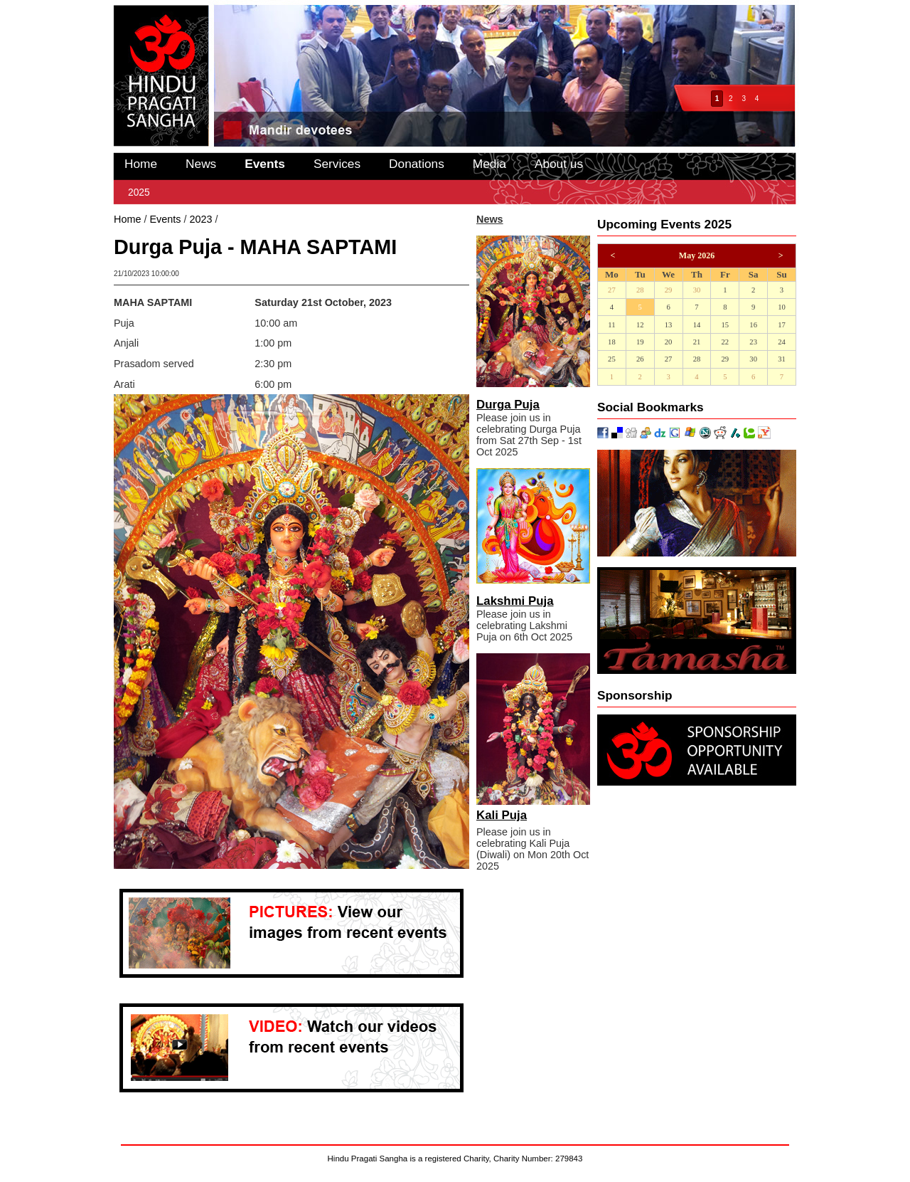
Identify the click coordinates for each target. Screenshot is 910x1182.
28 (640, 290)
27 (612, 290)
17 (782, 325)
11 (611, 325)
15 (725, 325)
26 (640, 359)
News (201, 164)
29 (669, 290)
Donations (416, 164)
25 (612, 359)
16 (753, 325)
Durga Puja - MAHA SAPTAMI (288, 219)
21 (697, 342)
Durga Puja (508, 404)
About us (559, 164)
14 (697, 325)
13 (669, 325)
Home (140, 164)
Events (265, 164)
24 (782, 342)
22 (725, 342)
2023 (200, 219)
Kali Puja (501, 815)
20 (669, 342)
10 (782, 307)
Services (337, 164)
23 (753, 342)
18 (612, 342)
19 (640, 342)
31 (782, 359)
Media (489, 164)
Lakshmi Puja (515, 601)
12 (640, 325)
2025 (139, 192)
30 (697, 290)
